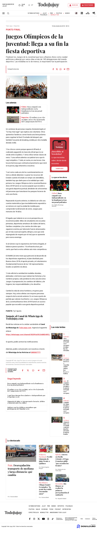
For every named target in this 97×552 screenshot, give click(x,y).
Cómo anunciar (94, 518)
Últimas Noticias (33, 13)
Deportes (17, 26)
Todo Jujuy (9, 26)
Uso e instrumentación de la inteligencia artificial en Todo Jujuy (71, 519)
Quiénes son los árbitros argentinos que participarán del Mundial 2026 (21, 408)
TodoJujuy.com (25, 327)
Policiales (43, 15)
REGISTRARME (88, 5)
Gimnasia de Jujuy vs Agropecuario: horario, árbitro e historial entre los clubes (26, 402)
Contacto (87, 519)
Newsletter (55, 15)
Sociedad (44, 509)
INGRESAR (75, 5)
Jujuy (45, 13)
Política (59, 13)
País (51, 13)
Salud (38, 509)
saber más (59, 168)
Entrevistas (66, 509)
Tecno (51, 509)
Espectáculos (34, 513)
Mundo (67, 13)
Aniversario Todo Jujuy (58, 513)
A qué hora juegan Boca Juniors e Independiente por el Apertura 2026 (26, 396)
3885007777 (35, 352)
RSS (82, 519)
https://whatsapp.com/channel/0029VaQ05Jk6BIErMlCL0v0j (29, 334)
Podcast (58, 509)
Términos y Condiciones (59, 518)
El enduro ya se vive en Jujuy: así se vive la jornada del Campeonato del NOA (25, 390)
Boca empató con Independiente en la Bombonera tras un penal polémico (25, 384)
